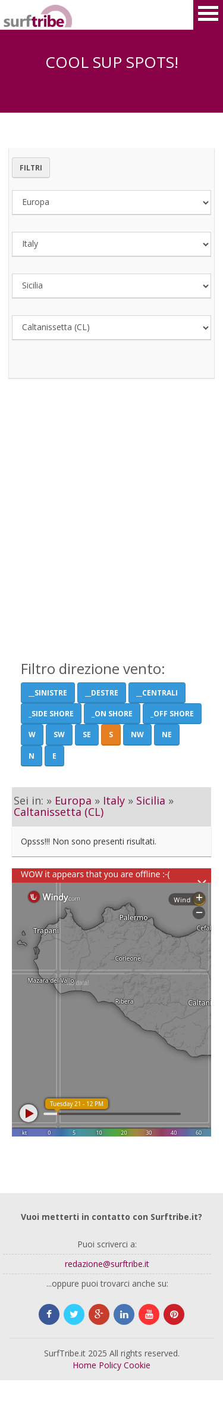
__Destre (101, 693)
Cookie (137, 1365)
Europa (73, 800)
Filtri (31, 168)
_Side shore (51, 714)
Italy (114, 800)
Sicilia (150, 800)
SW (59, 734)
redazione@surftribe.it (107, 1263)
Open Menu (208, 15)
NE (167, 734)
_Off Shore (172, 714)
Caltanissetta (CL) (58, 812)
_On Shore (112, 714)
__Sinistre (48, 693)
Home (84, 1365)
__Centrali (157, 693)
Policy (110, 1365)
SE (87, 734)
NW (137, 734)
